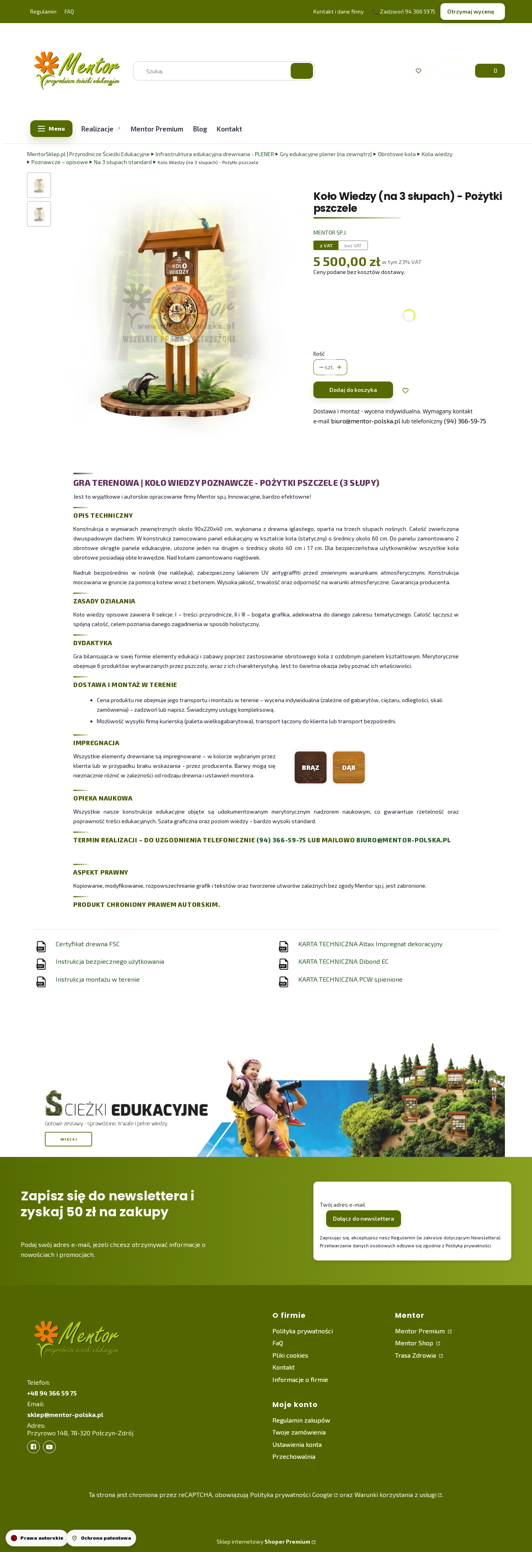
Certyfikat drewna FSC (88, 943)
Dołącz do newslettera (363, 1218)
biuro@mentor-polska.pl (403, 840)
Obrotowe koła (397, 154)
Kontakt (283, 1367)
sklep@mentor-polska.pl (65, 1414)
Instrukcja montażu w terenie (98, 979)
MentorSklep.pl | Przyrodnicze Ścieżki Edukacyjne (88, 154)
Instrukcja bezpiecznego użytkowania (110, 961)
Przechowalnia (293, 1456)
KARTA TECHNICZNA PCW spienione (350, 979)
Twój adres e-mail (342, 1204)
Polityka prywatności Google (291, 1494)
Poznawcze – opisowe (59, 162)
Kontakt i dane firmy (338, 11)
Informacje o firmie (300, 1379)
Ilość (319, 353)
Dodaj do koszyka (353, 389)
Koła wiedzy (437, 154)
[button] (302, 71)
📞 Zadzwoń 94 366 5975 (403, 11)
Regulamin (43, 11)
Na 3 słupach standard (123, 162)
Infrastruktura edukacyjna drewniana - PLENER (215, 154)
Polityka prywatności (302, 1331)
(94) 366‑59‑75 (465, 421)
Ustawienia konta (297, 1444)
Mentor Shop (415, 1343)
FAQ (69, 11)
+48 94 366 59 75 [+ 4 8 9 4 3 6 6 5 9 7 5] (52, 1393)
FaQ (277, 1343)
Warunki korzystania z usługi (395, 1494)
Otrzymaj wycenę (470, 11)
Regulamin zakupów (301, 1420)
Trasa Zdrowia (416, 1355)
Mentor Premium (420, 1331)
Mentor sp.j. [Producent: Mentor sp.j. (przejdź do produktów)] (330, 232)
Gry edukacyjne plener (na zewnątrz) (326, 154)
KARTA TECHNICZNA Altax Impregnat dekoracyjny (370, 943)
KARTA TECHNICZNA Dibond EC (343, 961)
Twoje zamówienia (299, 1432)
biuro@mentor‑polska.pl (365, 421)
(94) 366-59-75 (281, 840)
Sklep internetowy (263, 1541)
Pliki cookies (290, 1355)
